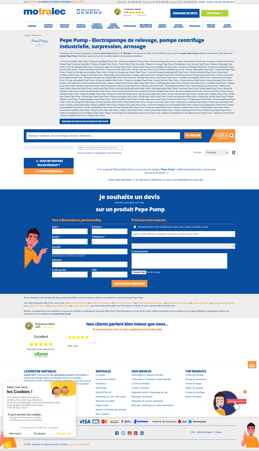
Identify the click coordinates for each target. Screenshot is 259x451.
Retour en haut (252, 365)
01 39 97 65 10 (134, 2)
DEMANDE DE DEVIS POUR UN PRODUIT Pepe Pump (85, 121)
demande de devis (185, 13)
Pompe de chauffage (195, 392)
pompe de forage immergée (149, 303)
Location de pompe (140, 388)
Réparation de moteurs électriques (147, 400)
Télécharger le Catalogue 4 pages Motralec (151, 379)
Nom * (55, 226)
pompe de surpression (177, 303)
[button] (32, 26)
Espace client (214, 2)
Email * (56, 236)
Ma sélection (228, 2)
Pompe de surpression (195, 379)
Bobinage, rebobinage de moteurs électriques (152, 405)
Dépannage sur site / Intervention (111, 396)
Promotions (101, 383)
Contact (217, 432)
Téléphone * (98, 236)
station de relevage (123, 303)
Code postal (59, 269)
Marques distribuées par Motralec (111, 409)
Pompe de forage (193, 383)
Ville (94, 269)
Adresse (57, 259)
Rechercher (194, 136)
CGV (193, 432)
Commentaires (140, 251)
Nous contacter (103, 414)
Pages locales (102, 405)
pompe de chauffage (100, 303)
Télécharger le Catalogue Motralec (147, 374)
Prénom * (97, 226)
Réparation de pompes (142, 396)
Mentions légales (205, 432)
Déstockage (216, 13)
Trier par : (197, 152)
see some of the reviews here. (41, 349)
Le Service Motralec (141, 383)
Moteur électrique (193, 396)
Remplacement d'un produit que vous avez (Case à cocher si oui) (171, 226)
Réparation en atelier (105, 400)
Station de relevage (194, 388)
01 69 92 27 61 (190, 2)
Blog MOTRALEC (104, 392)
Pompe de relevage (194, 374)
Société (201, 2)
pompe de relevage (77, 303)
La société (100, 374)
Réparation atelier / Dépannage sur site (150, 392)
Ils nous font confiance (106, 379)
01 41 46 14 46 (162, 2)
